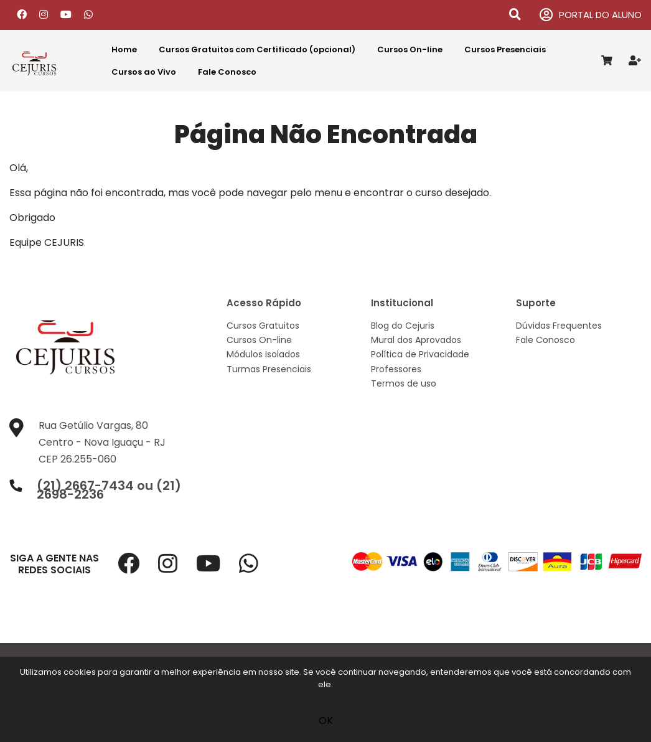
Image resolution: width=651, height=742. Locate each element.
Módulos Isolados (263, 354)
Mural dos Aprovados (416, 340)
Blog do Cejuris (402, 325)
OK (326, 720)
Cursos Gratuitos (263, 325)
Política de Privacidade (420, 354)
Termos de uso (403, 383)
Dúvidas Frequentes (559, 325)
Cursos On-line (410, 49)
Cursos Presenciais (505, 49)
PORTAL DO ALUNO (591, 15)
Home (124, 49)
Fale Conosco (227, 72)
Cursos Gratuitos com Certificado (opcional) (257, 49)
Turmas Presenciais (269, 369)
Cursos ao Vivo (143, 72)
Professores (396, 369)
